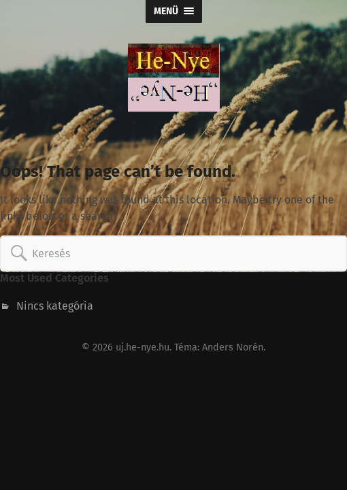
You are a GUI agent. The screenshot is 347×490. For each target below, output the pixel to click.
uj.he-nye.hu (142, 347)
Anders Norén (232, 347)
